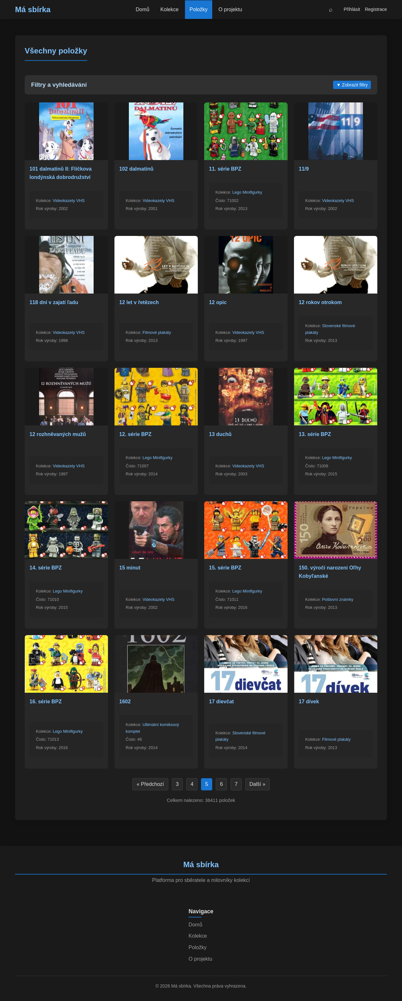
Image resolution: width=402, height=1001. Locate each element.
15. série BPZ (225, 567)
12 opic (218, 302)
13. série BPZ (315, 434)
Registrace (376, 9)
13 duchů (220, 434)
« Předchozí (150, 784)
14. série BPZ (45, 567)
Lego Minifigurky (247, 192)
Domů (142, 9)
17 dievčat (221, 701)
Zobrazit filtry (352, 84)
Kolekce (169, 9)
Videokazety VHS (69, 200)
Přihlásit (352, 9)
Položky (199, 9)
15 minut (129, 567)
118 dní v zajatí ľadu (53, 302)
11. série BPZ (225, 169)
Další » (257, 784)
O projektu (231, 9)
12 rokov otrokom (320, 302)
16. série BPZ (45, 701)
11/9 (304, 169)
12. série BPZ (135, 434)
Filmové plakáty (157, 332)
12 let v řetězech (139, 302)
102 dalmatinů (136, 169)
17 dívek (309, 701)
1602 (125, 701)
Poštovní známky (337, 599)
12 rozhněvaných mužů (57, 434)
